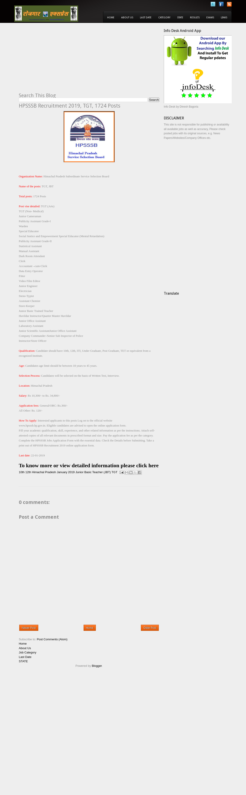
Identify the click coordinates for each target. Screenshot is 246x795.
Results (195, 17)
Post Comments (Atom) (52, 639)
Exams (210, 17)
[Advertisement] (57, 60)
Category (164, 17)
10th (21, 472)
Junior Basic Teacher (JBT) (93, 472)
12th (28, 472)
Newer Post (29, 627)
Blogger (97, 665)
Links (224, 17)
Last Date (146, 17)
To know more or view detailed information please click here (89, 465)
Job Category (27, 652)
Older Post (149, 627)
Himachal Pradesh (44, 472)
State (180, 17)
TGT (114, 472)
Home (110, 17)
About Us (127, 17)
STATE (23, 661)
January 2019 (66, 472)
